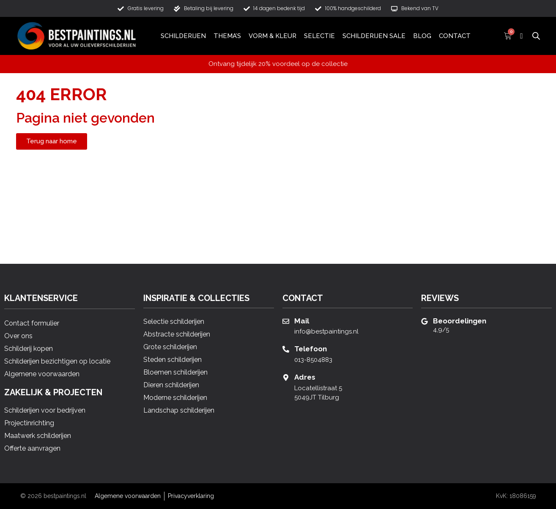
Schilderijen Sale (373, 36)
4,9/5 (441, 330)
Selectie (319, 36)
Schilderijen (183, 36)
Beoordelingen (459, 321)
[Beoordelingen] (424, 321)
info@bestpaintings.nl (326, 331)
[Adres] (285, 377)
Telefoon (310, 349)
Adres (304, 377)
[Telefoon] (285, 349)
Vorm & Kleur (272, 36)
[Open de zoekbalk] (536, 35)
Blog (422, 36)
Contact (455, 36)
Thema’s (227, 36)
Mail (301, 321)
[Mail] (285, 321)
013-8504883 (313, 360)
